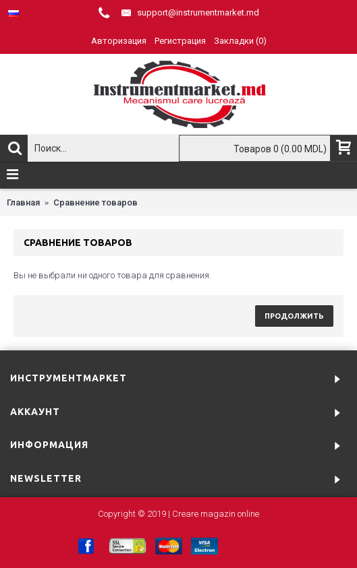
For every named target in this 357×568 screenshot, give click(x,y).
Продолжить (294, 316)
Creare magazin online (215, 514)
